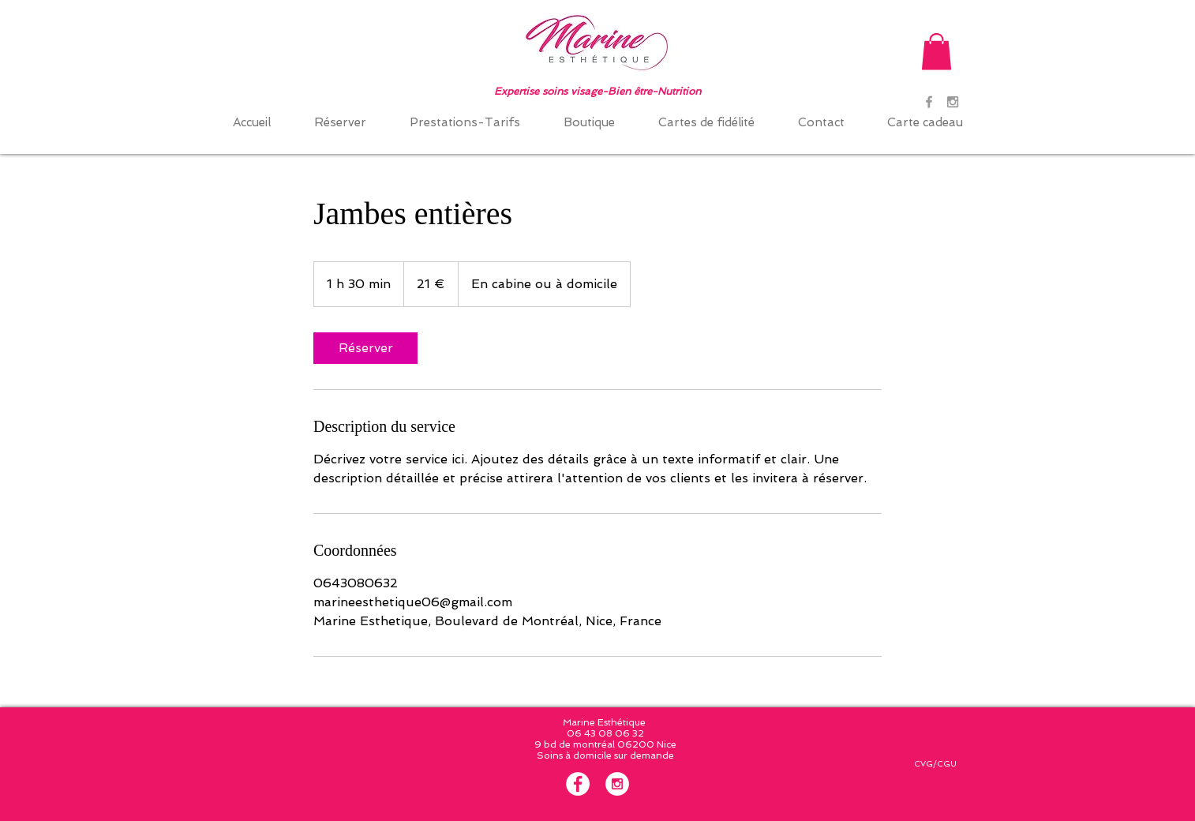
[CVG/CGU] (935, 764)
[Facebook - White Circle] (578, 784)
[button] (936, 51)
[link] (365, 348)
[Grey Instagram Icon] (953, 102)
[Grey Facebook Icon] (929, 102)
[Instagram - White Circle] (617, 784)
